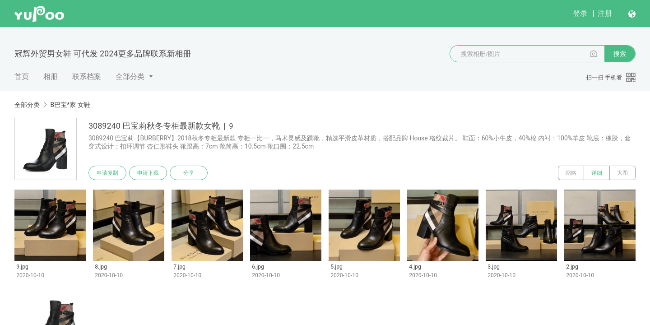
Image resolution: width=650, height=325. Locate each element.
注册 (605, 13)
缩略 (571, 173)
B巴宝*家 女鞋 (70, 104)
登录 (580, 13)
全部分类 (130, 76)
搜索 (619, 53)
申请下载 (148, 173)
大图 (622, 173)
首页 (21, 76)
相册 (50, 76)
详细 (596, 173)
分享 (188, 173)
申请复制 (107, 173)
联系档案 (86, 76)
